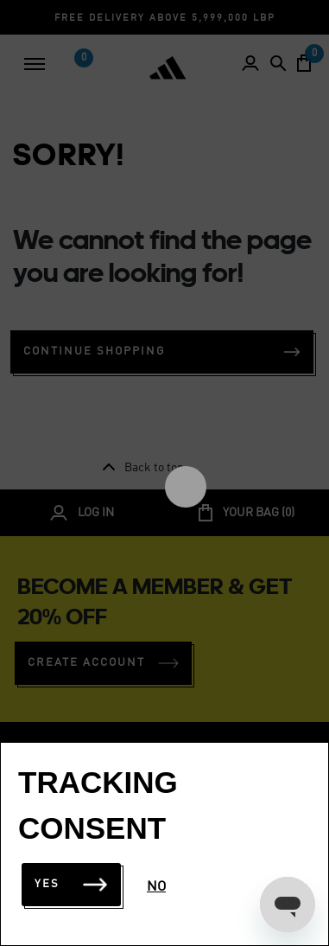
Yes (71, 884)
